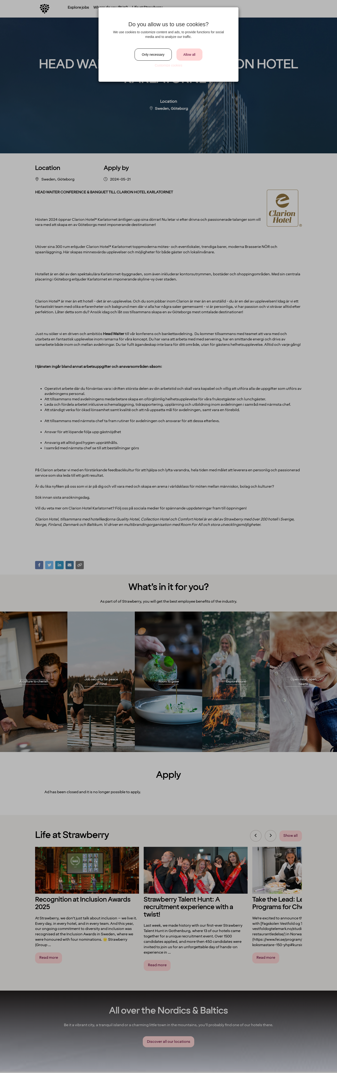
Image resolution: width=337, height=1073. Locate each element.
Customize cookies (168, 65)
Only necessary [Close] (153, 54)
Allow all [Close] (189, 54)
